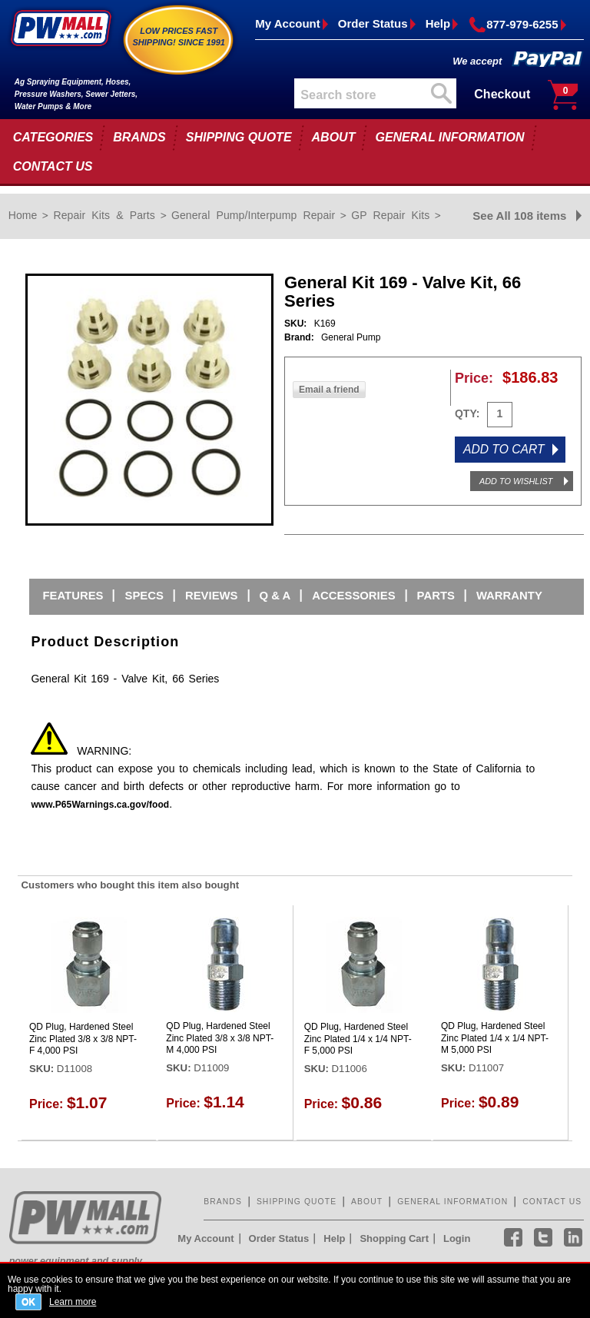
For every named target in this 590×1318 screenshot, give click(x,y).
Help (438, 23)
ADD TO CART (504, 449)
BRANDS (139, 137)
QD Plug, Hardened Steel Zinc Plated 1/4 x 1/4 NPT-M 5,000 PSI (495, 1038)
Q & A (275, 595)
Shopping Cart (394, 1238)
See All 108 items (519, 215)
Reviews (211, 595)
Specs (143, 595)
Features (72, 595)
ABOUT (334, 137)
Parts (436, 595)
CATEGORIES (53, 137)
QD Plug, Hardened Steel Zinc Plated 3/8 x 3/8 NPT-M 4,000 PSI (219, 1038)
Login (456, 1238)
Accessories (353, 595)
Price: (474, 378)
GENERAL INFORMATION (449, 137)
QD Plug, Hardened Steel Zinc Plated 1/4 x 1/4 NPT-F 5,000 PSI (358, 1038)
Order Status (373, 23)
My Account (287, 23)
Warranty (509, 595)
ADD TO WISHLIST (515, 481)
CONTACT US (53, 166)
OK (28, 1301)
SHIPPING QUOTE (239, 137)
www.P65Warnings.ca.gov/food (100, 804)
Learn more (72, 1301)
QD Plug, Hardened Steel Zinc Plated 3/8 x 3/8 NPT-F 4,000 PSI (83, 1038)
